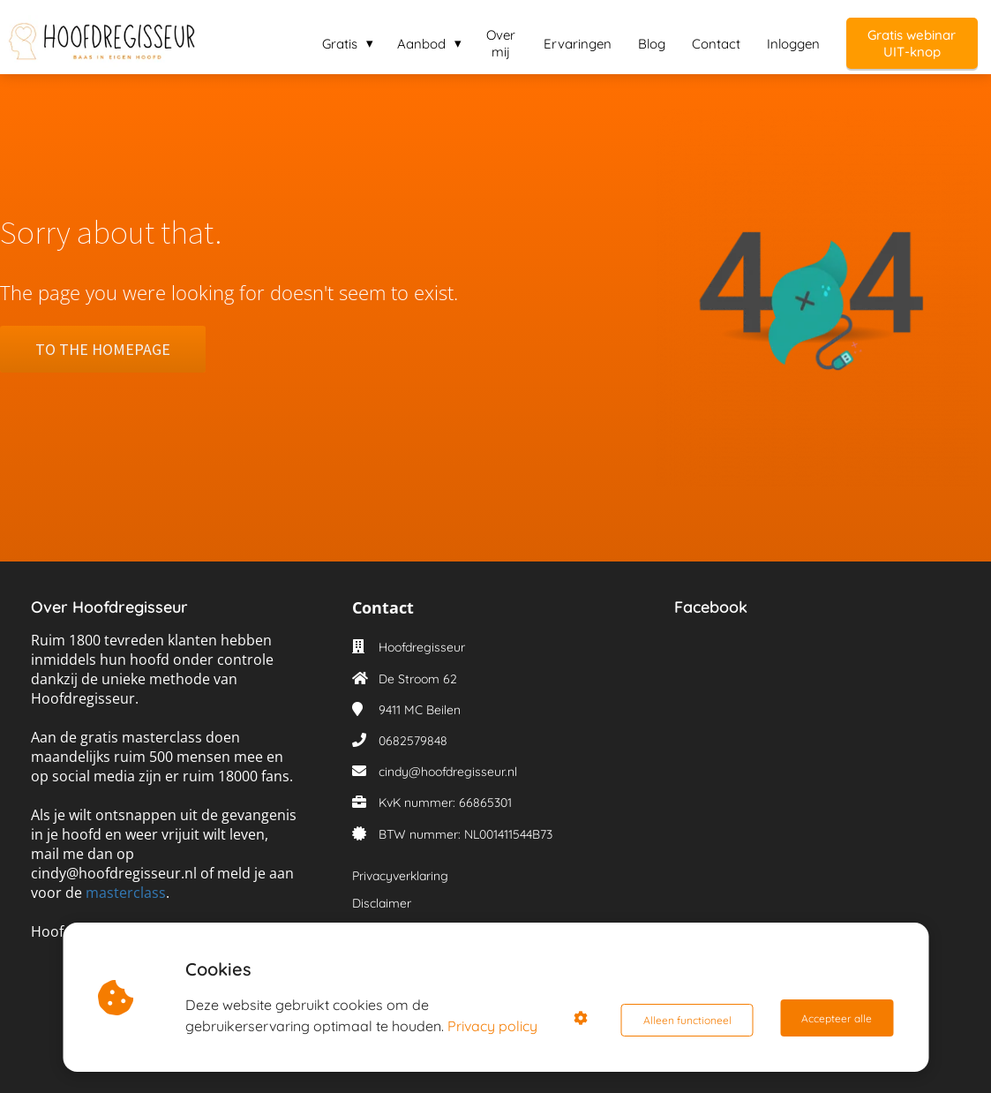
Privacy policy (496, 1026)
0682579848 (413, 741)
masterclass (126, 892)
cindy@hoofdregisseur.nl (448, 772)
